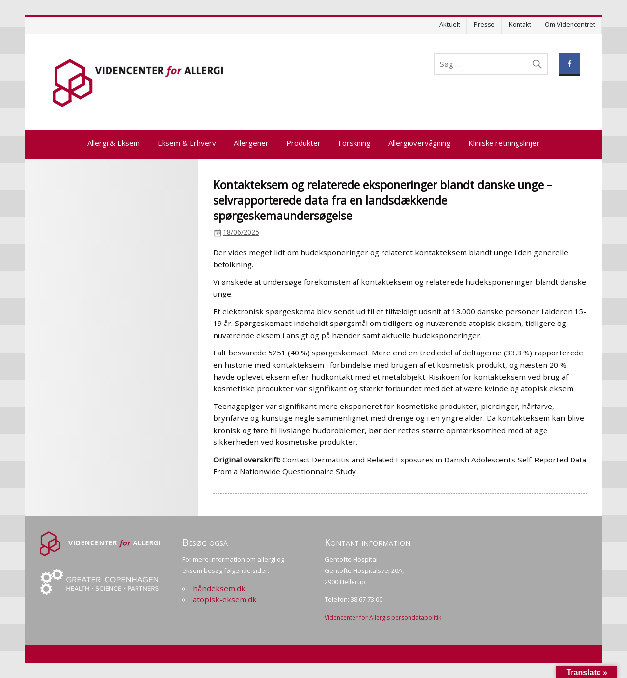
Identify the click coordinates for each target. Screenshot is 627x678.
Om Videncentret (570, 24)
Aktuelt (449, 24)
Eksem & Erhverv (187, 143)
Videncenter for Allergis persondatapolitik (383, 617)
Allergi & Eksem (113, 143)
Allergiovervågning (419, 143)
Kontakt (520, 24)
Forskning (354, 143)
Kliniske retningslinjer (504, 143)
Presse (484, 24)
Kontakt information (367, 542)
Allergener (251, 143)
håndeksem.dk (219, 588)
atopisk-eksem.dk (225, 599)
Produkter (303, 143)
